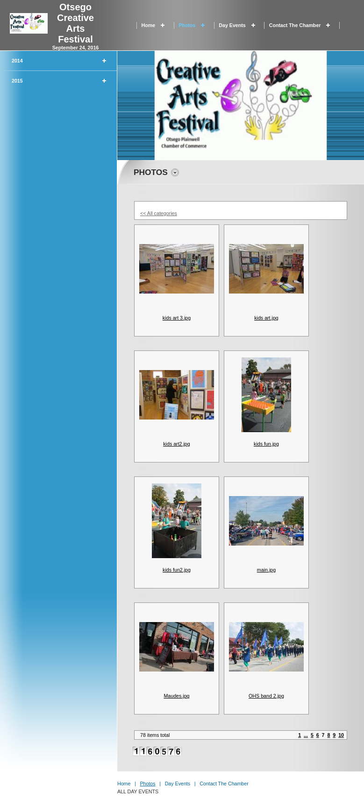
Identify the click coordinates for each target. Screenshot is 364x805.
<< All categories (158, 213)
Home (149, 25)
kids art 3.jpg (177, 318)
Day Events (232, 25)
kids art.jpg (266, 318)
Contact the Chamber (295, 25)
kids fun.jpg (266, 444)
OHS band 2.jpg (266, 696)
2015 (17, 81)
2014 (17, 60)
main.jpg (266, 570)
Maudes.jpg (176, 696)
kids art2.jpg (176, 444)
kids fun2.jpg (177, 570)
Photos (186, 25)
